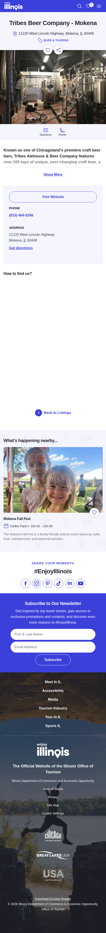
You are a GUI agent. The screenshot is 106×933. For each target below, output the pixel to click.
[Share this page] (58, 50)
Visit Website (53, 195)
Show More (53, 174)
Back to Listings (53, 412)
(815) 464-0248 (21, 213)
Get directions (21, 245)
